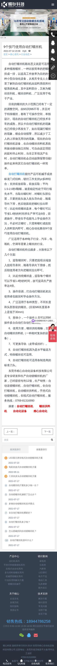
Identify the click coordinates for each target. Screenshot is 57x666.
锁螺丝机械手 (14, 584)
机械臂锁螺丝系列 (14, 576)
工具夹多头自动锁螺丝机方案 (22, 476)
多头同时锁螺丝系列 (14, 572)
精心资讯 (14, 54)
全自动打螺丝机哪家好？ (20, 513)
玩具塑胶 (42, 584)
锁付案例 (43, 556)
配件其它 (42, 588)
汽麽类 (43, 568)
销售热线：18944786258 (28, 621)
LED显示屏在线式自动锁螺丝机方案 (26, 458)
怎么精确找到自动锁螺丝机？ (22, 531)
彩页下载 (42, 614)
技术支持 (43, 593)
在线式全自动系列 (14, 568)
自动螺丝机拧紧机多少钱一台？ (24, 485)
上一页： (10, 431)
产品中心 (14, 556)
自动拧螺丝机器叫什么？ (21, 540)
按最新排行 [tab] (41, 449)
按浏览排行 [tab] (15, 449)
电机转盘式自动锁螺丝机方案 (22, 467)
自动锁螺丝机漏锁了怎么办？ (22, 494)
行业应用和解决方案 (14, 580)
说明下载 (42, 610)
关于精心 (14, 593)
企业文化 (14, 598)
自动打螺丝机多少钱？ (19, 522)
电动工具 (42, 580)
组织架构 (14, 606)
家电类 (43, 561)
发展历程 (14, 602)
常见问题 (42, 606)
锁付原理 (42, 602)
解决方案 (42, 598)
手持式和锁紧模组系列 (14, 565)
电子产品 (42, 576)
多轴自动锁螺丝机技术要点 (21, 503)
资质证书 (14, 610)
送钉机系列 (14, 561)
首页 (5, 54)
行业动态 (25, 54)
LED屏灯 (43, 572)
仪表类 (43, 565)
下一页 (47, 431)
